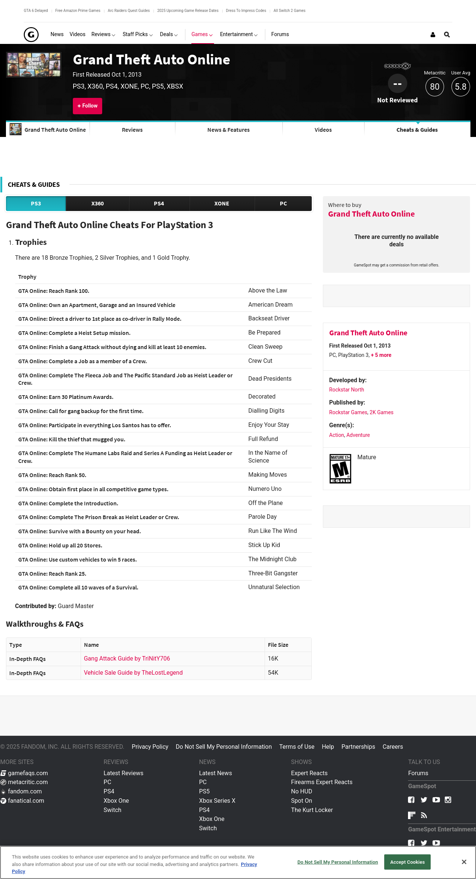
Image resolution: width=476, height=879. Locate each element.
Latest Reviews (123, 773)
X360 (97, 203)
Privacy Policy (150, 746)
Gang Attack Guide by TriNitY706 (127, 658)
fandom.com (21, 791)
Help (328, 746)
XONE (221, 203)
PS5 (204, 791)
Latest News (215, 773)
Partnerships (358, 746)
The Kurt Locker (312, 810)
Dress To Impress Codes (246, 11)
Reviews (132, 129)
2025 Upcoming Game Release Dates (187, 11)
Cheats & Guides (417, 129)
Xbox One (116, 800)
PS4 (159, 203)
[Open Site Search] (447, 34)
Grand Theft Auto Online (151, 59)
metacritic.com (24, 782)
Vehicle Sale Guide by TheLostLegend (133, 672)
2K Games (382, 412)
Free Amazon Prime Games (77, 11)
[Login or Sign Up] (433, 34)
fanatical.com (22, 800)
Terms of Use (296, 746)
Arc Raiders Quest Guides (129, 11)
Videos (323, 129)
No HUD (301, 791)
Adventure (358, 435)
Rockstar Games (348, 412)
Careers (393, 746)
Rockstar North (346, 390)
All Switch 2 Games (289, 11)
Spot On (301, 800)
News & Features (228, 129)
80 (435, 87)
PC (283, 203)
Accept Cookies (407, 861)
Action (336, 435)
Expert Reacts (309, 773)
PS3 (36, 203)
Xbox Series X (217, 800)
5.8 (461, 87)
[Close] (464, 862)
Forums (418, 773)
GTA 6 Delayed (36, 11)
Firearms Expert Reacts (321, 782)
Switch (113, 810)
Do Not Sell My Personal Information (224, 746)
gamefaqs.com (24, 773)
